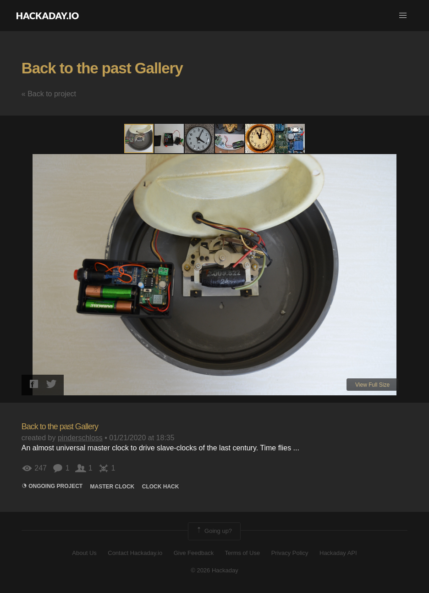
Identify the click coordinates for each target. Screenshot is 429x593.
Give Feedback (194, 552)
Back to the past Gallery (102, 68)
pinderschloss (80, 438)
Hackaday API (338, 552)
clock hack (160, 486)
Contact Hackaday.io (135, 552)
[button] (402, 15)
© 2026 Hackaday (214, 570)
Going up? (213, 531)
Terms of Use (242, 552)
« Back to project (49, 94)
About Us (84, 552)
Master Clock (112, 486)
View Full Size (372, 385)
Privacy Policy (289, 552)
